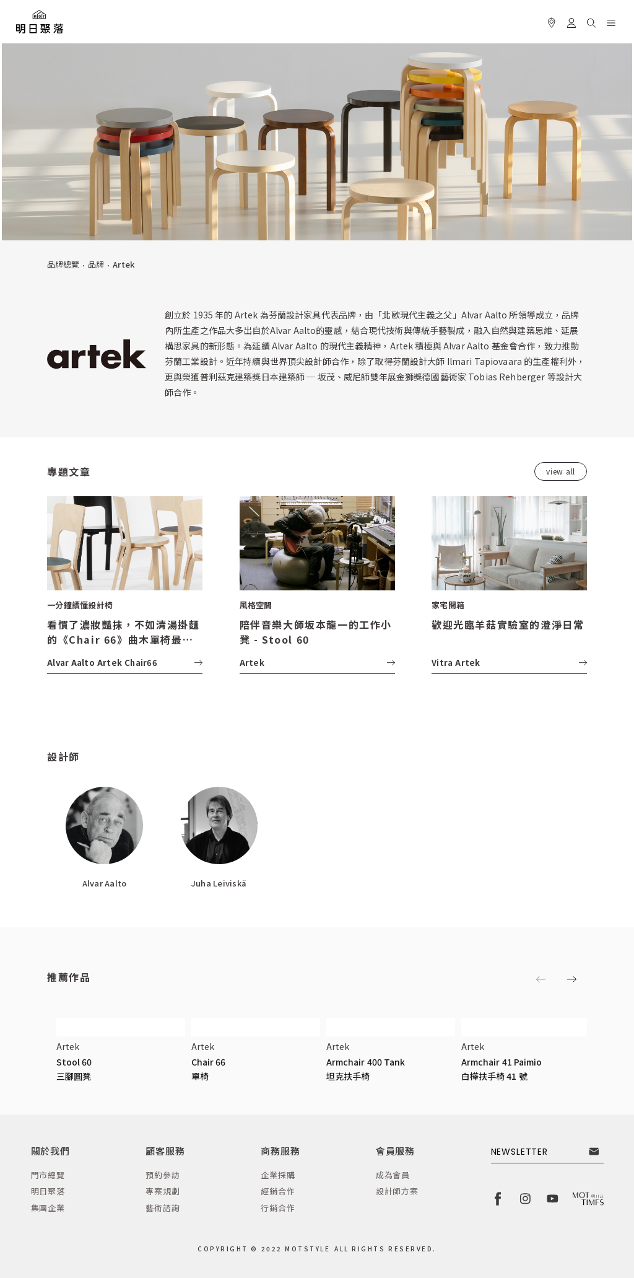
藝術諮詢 (162, 1208)
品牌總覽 (63, 264)
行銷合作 (278, 1208)
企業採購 (278, 1175)
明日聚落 (48, 1191)
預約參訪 (162, 1175)
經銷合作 (278, 1191)
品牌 (96, 264)
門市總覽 (48, 1175)
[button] (591, 21)
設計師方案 (397, 1191)
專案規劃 (162, 1191)
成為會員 (393, 1175)
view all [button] (560, 471)
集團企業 (48, 1208)
